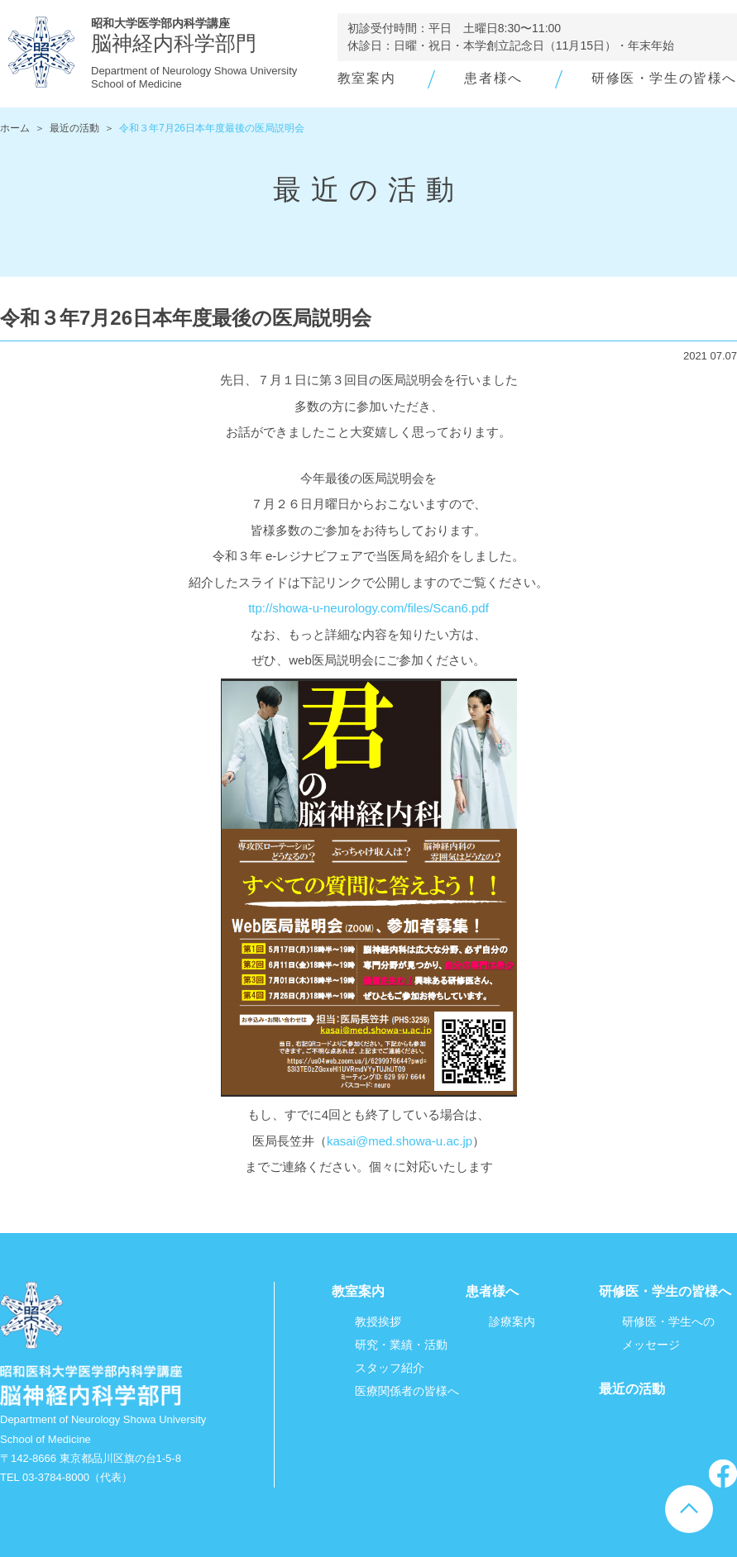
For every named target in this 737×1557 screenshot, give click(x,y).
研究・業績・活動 (401, 1344)
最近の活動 (74, 128)
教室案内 (366, 78)
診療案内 (512, 1321)
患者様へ (493, 78)
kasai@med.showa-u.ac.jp (399, 1141)
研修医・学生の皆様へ (664, 78)
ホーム (15, 128)
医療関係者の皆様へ (407, 1390)
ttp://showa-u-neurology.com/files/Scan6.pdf (368, 608)
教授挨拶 (378, 1321)
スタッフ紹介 (389, 1367)
